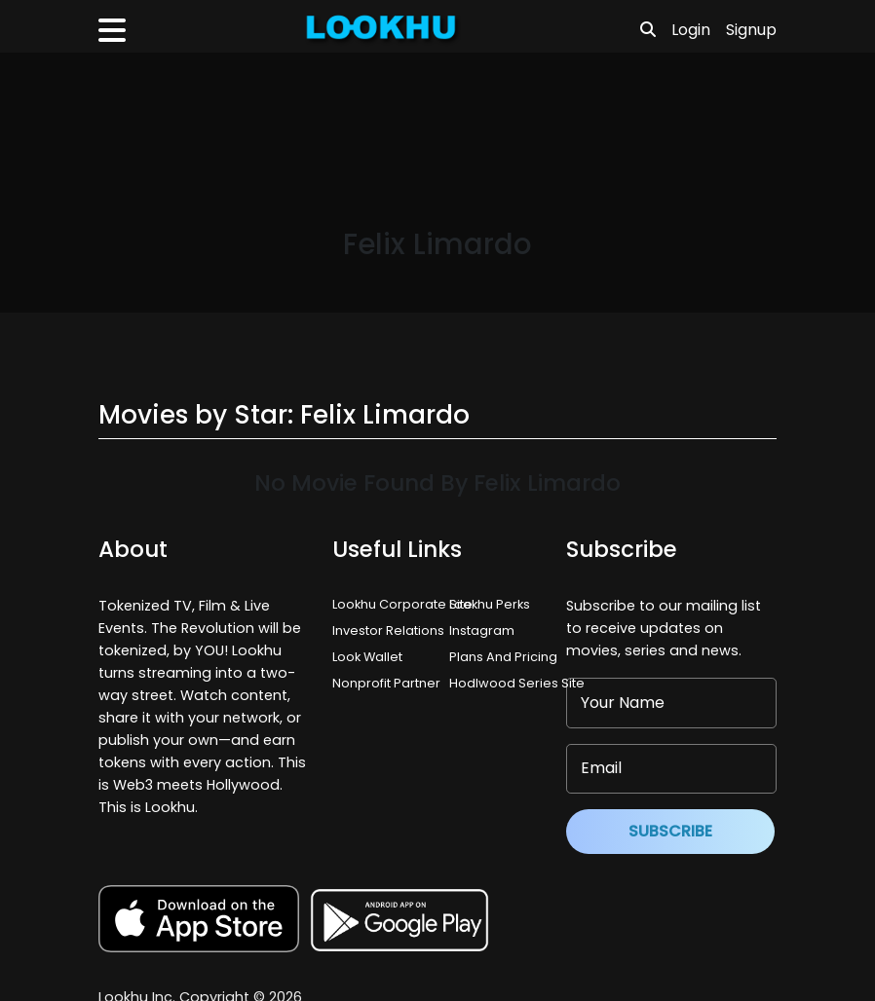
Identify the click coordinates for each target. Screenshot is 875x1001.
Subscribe (670, 831)
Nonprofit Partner (386, 683)
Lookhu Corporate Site (405, 604)
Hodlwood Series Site (517, 683)
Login (690, 30)
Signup (751, 30)
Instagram (481, 630)
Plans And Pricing (503, 657)
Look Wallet (367, 657)
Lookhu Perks (489, 604)
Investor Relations (388, 630)
